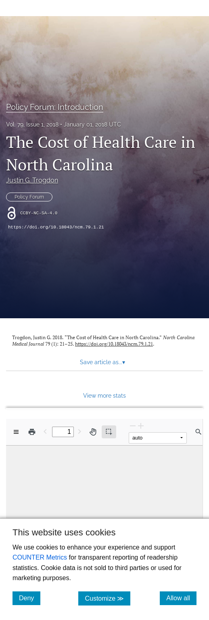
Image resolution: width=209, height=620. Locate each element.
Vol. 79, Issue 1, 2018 (32, 124)
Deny (29, 597)
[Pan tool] (93, 431)
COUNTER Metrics (40, 557)
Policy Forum (29, 197)
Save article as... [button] (102, 362)
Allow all (181, 597)
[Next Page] (79, 431)
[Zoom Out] (133, 426)
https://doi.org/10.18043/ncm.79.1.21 (56, 227)
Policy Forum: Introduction (54, 107)
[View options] (16, 432)
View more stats (104, 395)
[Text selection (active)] (109, 431)
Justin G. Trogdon (32, 180)
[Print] (32, 431)
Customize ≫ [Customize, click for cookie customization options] (107, 598)
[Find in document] (198, 431)
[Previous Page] (45, 431)
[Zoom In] (141, 426)
